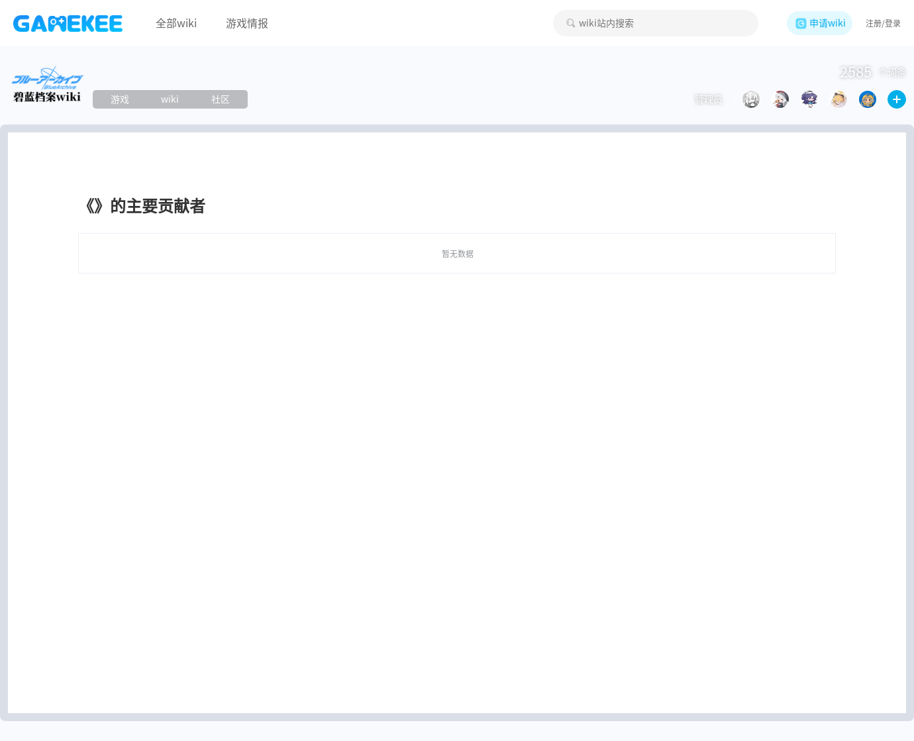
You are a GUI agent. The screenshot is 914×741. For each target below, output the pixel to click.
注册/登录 (883, 23)
